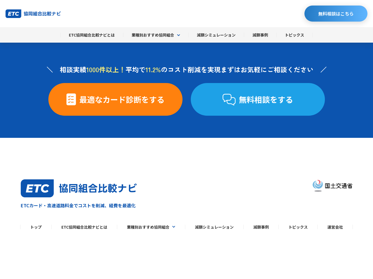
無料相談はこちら (336, 13)
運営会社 (335, 227)
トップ (36, 227)
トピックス (294, 35)
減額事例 (260, 35)
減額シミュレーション (216, 35)
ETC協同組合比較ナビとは (92, 35)
